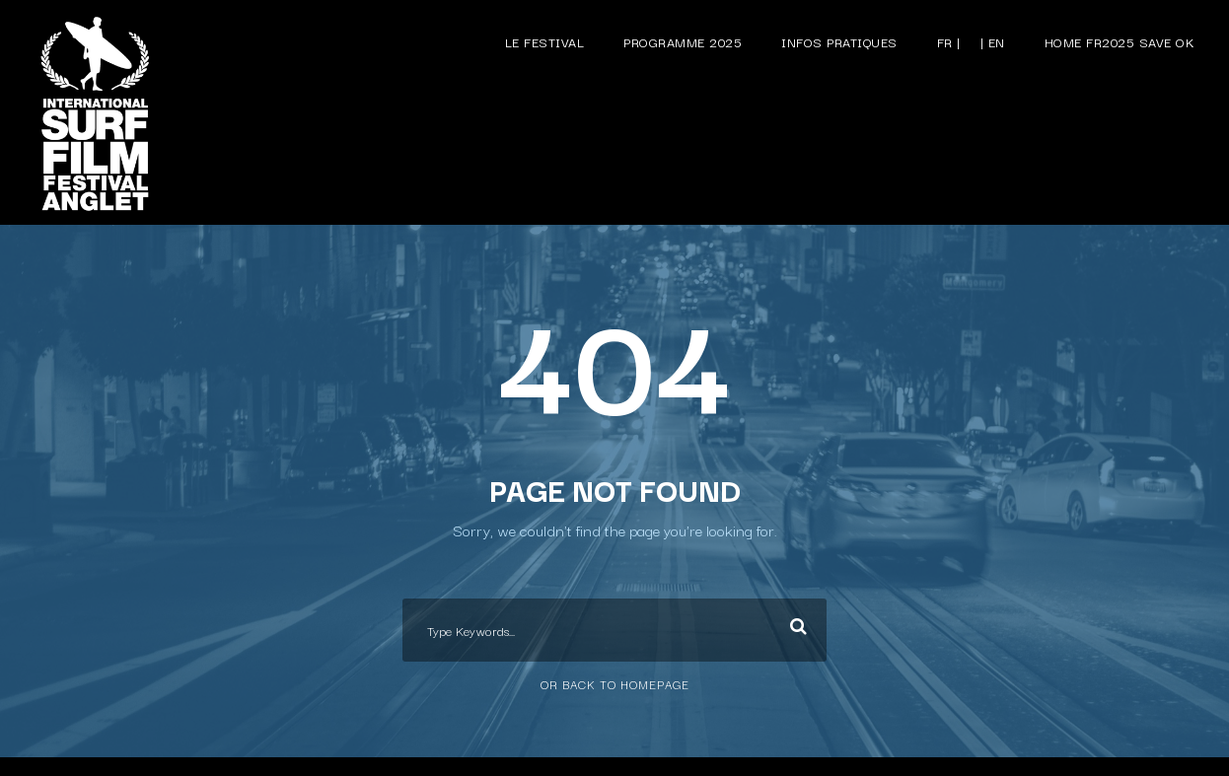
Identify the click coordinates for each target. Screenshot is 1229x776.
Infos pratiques (839, 41)
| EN (992, 41)
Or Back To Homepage (615, 683)
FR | (949, 41)
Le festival (545, 41)
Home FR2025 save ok (1120, 41)
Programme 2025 (682, 41)
